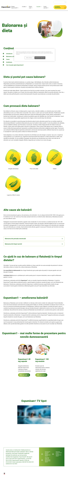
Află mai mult (23, 375)
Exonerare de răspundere (21, 474)
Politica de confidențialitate (30, 474)
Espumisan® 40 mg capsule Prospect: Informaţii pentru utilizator (47, 453)
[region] (34, 55)
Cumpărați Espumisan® (58, 7)
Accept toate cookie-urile (40, 57)
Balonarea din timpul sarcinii (13, 244)
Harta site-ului (37, 474)
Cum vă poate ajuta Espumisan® (15, 65)
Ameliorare (9, 62)
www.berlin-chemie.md (34, 482)
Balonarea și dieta (11, 56)
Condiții (24, 6)
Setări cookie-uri (51, 473)
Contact (43, 473)
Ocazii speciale (45, 7)
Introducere (9, 53)
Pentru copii (30, 7)
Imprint (15, 473)
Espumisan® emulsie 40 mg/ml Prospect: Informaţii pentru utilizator (59, 453)
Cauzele (38, 6)
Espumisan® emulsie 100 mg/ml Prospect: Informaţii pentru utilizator (47, 459)
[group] (34, 415)
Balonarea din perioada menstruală (15, 238)
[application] (34, 414)
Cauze (7, 59)
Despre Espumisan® (14, 7)
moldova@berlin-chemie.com (22, 482)
